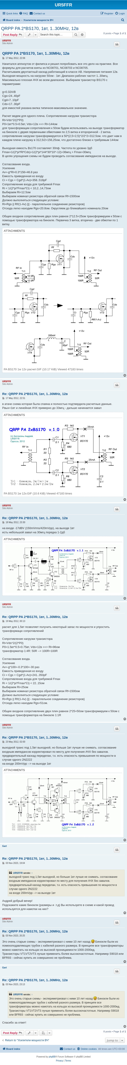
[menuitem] (23, 13)
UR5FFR (6, 40)
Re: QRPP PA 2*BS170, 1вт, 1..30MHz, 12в (35, 394)
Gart (4, 846)
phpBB (52, 1057)
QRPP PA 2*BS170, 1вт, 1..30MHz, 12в (40, 28)
